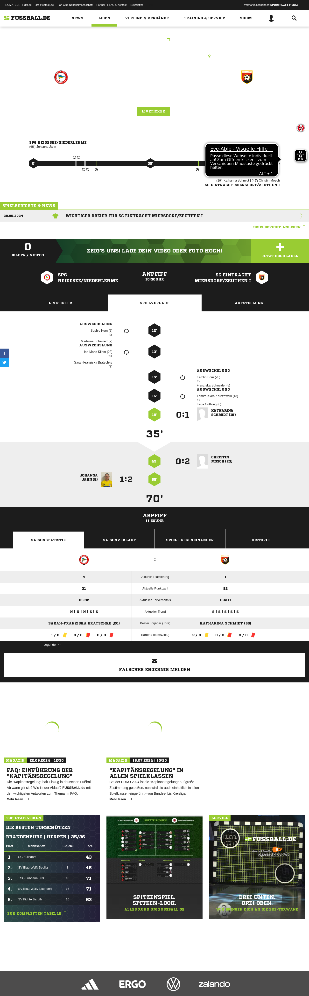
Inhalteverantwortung (115, 984)
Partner (101, 4)
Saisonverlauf (119, 540)
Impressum (10, 984)
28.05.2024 (13, 215)
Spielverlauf (154, 303)
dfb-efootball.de (44, 4)
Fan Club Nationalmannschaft (75, 4)
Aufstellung (249, 303)
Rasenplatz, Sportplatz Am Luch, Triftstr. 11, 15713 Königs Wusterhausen (154, 56)
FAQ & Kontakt (118, 4)
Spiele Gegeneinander (190, 540)
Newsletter (136, 4)
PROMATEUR (12, 4)
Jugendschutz (90, 984)
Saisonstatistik (48, 540)
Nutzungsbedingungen (64, 984)
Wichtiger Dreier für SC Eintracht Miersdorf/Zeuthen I (134, 216)
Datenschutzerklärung (34, 984)
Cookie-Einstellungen (145, 984)
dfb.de (28, 4)
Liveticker (153, 111)
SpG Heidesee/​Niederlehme (61, 101)
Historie (261, 540)
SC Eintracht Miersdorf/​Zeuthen (247, 101)
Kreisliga (155, 40)
